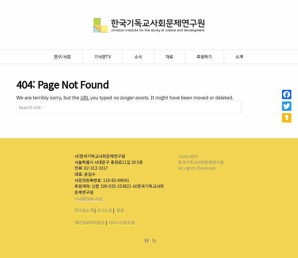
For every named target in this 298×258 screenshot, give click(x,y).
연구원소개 (83, 210)
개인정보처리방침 (89, 222)
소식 (138, 56)
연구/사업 (62, 56)
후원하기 (204, 56)
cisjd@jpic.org (88, 198)
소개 (239, 56)
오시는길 (104, 210)
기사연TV (102, 56)
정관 (120, 210)
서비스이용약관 (121, 222)
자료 (169, 56)
